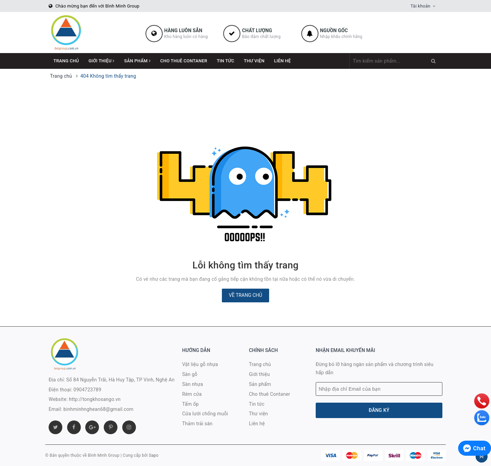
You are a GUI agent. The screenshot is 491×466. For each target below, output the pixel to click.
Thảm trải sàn (197, 423)
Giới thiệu (102, 60)
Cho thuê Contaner (183, 60)
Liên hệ (282, 60)
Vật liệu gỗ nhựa (200, 364)
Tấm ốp (190, 404)
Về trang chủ (245, 295)
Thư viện (254, 60)
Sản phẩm (137, 60)
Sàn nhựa (192, 384)
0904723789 (87, 389)
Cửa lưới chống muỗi (205, 413)
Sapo (154, 455)
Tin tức (225, 60)
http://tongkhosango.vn (95, 399)
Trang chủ (66, 60)
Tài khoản (420, 6)
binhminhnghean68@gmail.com (98, 409)
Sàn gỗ (189, 374)
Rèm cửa (192, 394)
